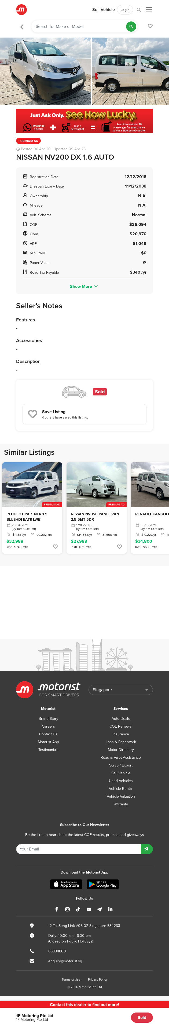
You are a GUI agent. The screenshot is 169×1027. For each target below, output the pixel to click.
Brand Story (48, 718)
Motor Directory (121, 749)
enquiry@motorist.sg (65, 961)
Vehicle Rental (121, 788)
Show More (84, 286)
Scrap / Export (121, 765)
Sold (142, 1017)
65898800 (57, 951)
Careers (48, 726)
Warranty (120, 804)
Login (125, 10)
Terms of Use (71, 979)
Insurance (121, 734)
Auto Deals (121, 718)
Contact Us (48, 734)
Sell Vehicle (103, 9)
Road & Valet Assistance (121, 757)
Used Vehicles (121, 781)
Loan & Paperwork (121, 742)
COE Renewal (120, 726)
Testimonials (48, 749)
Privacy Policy (98, 979)
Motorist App (48, 742)
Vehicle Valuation (121, 796)
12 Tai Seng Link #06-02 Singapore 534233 (84, 925)
